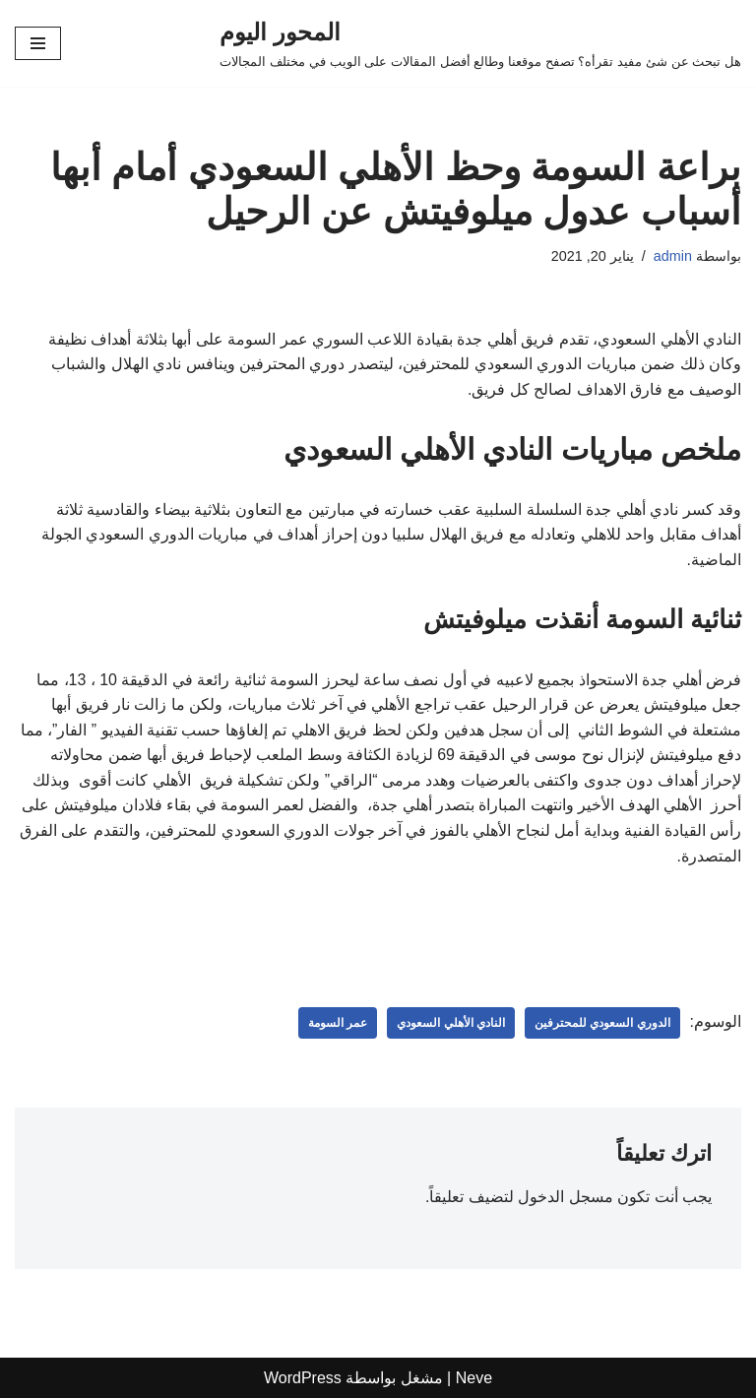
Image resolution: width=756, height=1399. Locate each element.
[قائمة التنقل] (38, 43)
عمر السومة (337, 1024)
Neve (474, 1377)
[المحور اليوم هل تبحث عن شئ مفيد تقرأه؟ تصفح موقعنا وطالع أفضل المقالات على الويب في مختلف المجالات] (480, 43)
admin (673, 256)
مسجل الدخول (565, 1197)
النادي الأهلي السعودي (451, 1024)
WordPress (303, 1377)
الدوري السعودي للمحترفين (602, 1024)
